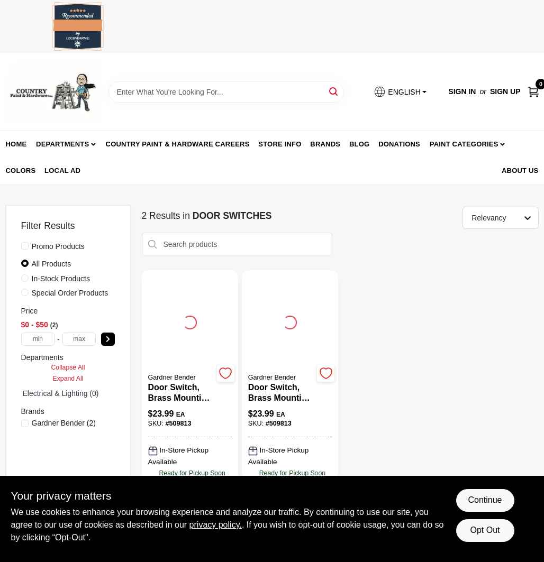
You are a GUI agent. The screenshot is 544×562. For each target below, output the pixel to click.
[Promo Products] (25, 246)
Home (16, 144)
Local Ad (62, 170)
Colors (21, 170)
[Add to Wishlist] (225, 373)
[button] (400, 91)
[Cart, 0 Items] (533, 91)
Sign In (462, 91)
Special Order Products (70, 293)
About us (520, 170)
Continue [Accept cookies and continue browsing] (485, 499)
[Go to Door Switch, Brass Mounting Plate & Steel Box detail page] (190, 321)
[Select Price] (108, 339)
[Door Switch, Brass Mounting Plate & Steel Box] (180, 392)
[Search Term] (226, 92)
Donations (399, 144)
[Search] (334, 91)
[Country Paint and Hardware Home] (53, 91)
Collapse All (68, 367)
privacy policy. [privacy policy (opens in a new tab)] (215, 524)
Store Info (279, 144)
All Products (51, 263)
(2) (64, 423)
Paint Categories (464, 144)
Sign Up (505, 91)
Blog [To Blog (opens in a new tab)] (359, 144)
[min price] (38, 339)
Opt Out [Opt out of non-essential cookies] (485, 530)
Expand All (68, 378)
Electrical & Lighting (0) (61, 393)
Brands (325, 144)
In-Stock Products (61, 278)
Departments (62, 144)
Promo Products (58, 246)
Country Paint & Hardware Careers (178, 144)
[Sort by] (505, 217)
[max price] (79, 339)
